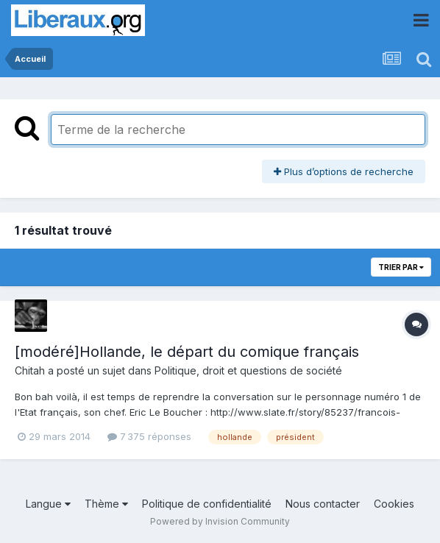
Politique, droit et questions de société (248, 370)
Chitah (30, 370)
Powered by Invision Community (220, 521)
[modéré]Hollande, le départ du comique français (187, 352)
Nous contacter (322, 503)
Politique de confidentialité (207, 503)
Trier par (401, 267)
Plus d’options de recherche (344, 171)
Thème (106, 503)
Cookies (394, 503)
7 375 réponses (149, 436)
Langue (48, 503)
